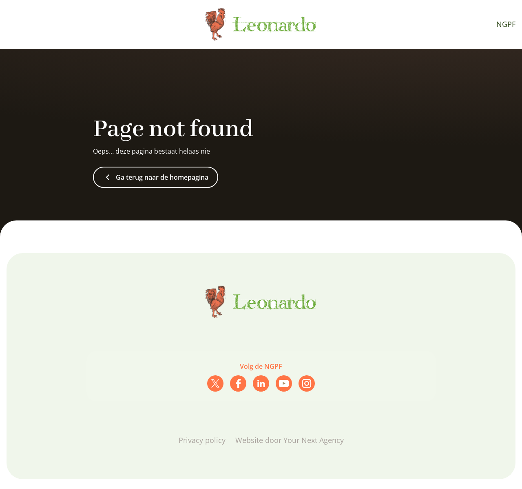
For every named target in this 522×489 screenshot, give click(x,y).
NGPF (505, 24)
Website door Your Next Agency (289, 440)
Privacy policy (202, 440)
